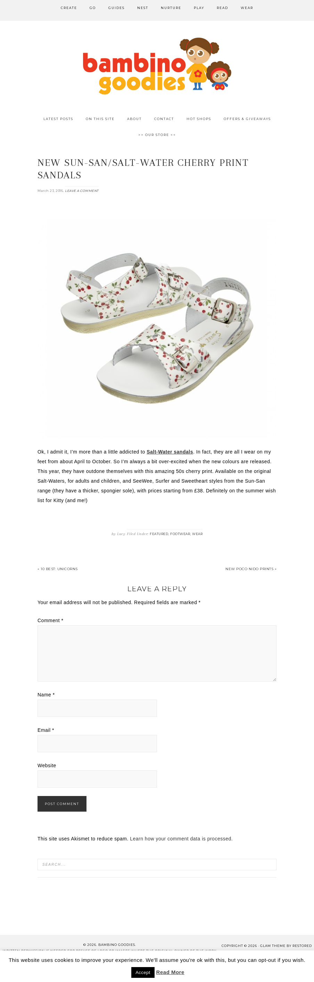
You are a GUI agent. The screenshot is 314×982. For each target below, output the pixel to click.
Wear (197, 534)
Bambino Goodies (157, 66)
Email (46, 730)
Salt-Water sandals (170, 452)
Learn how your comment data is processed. (181, 838)
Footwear (180, 534)
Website (47, 765)
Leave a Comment (82, 191)
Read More (170, 972)
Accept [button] (142, 972)
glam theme (273, 946)
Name (46, 694)
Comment (51, 620)
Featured (159, 534)
